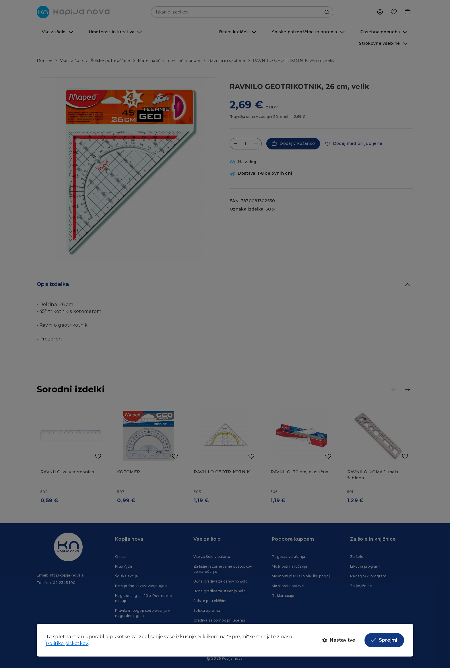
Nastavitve (338, 640)
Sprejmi (384, 640)
